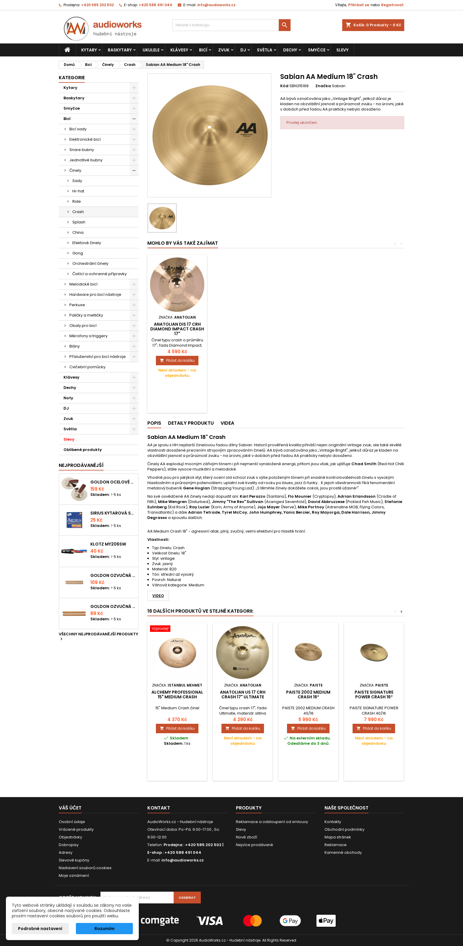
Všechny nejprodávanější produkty (98, 637)
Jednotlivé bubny (85, 160)
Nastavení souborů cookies (85, 868)
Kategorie (72, 77)
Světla (264, 50)
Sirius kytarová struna (113, 513)
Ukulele (151, 50)
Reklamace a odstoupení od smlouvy (272, 822)
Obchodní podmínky (344, 829)
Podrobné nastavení (40, 929)
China (78, 232)
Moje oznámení (74, 875)
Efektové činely (86, 243)
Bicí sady (78, 129)
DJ (243, 50)
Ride (76, 201)
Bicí (203, 50)
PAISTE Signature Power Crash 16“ (374, 694)
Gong (77, 253)
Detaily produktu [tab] (191, 423)
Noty (68, 398)
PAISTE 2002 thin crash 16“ (177, 326)
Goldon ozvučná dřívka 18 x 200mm (113, 575)
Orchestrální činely (90, 263)
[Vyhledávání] (231, 25)
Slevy (342, 50)
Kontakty (333, 822)
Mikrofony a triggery (88, 336)
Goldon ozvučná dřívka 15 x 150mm (113, 606)
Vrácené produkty (76, 829)
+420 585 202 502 (97, 4)
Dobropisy (69, 845)
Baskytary (120, 50)
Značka (323, 86)
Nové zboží (246, 837)
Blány (74, 346)
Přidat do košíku (177, 360)
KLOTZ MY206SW (108, 544)
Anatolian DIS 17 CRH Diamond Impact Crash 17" (308, 329)
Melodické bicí (83, 284)
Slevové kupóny (74, 860)
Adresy (65, 852)
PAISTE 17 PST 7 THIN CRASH (243, 326)
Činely (75, 170)
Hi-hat (78, 191)
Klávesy (179, 50)
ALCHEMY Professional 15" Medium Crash (177, 694)
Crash (78, 212)
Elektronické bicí (85, 139)
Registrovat (392, 4)
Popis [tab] (154, 423)
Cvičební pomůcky (87, 367)
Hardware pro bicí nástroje (95, 294)
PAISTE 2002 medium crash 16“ (308, 694)
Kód (284, 86)
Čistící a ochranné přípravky (99, 274)
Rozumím (104, 929)
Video (158, 595)
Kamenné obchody (343, 852)
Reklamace (336, 845)
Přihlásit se (358, 4)
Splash (78, 222)
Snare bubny (81, 149)
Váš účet (70, 807)
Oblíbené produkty (82, 449)
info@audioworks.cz (216, 4)
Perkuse (77, 305)
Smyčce (316, 50)
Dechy (290, 50)
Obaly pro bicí (83, 325)
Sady (77, 181)
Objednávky (70, 837)
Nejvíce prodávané (254, 845)
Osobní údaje (72, 822)
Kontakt (158, 807)
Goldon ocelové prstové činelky (113, 482)
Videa (227, 423)
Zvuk (223, 50)
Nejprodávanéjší (81, 465)
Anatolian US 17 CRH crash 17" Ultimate (242, 694)
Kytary (89, 50)
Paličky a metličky (86, 315)
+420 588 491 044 (155, 4)
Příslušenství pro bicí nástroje (97, 356)
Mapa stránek (338, 837)
